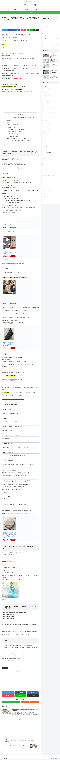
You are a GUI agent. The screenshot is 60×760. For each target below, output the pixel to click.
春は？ (9, 122)
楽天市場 (4, 600)
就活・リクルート (46, 155)
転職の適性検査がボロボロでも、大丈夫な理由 (50, 34)
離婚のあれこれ (46, 199)
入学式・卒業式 (46, 126)
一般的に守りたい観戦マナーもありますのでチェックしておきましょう (21, 142)
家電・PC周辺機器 (47, 152)
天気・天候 (45, 135)
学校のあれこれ (46, 149)
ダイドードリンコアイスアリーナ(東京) (17, 129)
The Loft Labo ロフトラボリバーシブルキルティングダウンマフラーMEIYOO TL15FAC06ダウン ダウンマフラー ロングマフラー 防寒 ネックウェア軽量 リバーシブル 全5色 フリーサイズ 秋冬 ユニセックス (9, 223)
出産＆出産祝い (46, 129)
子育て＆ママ (45, 140)
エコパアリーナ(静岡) (13, 135)
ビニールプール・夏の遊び (48, 107)
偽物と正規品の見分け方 (48, 123)
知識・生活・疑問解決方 (48, 172)
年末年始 (44, 158)
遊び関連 (44, 196)
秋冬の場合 (10, 119)
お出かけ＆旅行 (5, 668)
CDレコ (44, 86)
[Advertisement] (20, 24)
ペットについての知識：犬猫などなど (50, 113)
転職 (44, 193)
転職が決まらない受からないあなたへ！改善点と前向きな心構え (50, 45)
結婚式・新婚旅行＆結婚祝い (49, 175)
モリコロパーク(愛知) (13, 137)
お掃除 (44, 98)
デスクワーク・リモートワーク (49, 104)
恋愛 (44, 164)
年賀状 (44, 161)
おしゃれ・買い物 (46, 89)
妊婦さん (44, 138)
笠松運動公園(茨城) (13, 133)
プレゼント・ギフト (47, 110)
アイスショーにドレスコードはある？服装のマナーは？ (18, 140)
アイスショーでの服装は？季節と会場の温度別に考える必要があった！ (21, 117)
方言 (44, 167)
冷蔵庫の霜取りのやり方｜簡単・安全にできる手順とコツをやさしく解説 (50, 28)
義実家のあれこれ (46, 181)
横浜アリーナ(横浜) (13, 126)
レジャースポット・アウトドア (49, 117)
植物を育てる (45, 169)
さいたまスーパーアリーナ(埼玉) (15, 131)
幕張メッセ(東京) (12, 128)
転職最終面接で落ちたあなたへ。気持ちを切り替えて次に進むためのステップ (50, 40)
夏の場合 (10, 120)
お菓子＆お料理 (46, 101)
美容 (44, 178)
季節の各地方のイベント (48, 146)
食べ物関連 (45, 202)
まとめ (8, 144)
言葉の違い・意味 (46, 190)
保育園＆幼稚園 (46, 120)
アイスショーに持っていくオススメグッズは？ (17, 138)
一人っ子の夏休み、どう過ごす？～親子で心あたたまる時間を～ (50, 23)
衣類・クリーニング (47, 187)
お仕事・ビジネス (46, 92)
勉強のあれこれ (46, 132)
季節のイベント (46, 143)
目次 (19, 114)
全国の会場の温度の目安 (13, 124)
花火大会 (44, 184)
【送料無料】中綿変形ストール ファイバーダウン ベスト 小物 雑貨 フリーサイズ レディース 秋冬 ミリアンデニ (9, 253)
